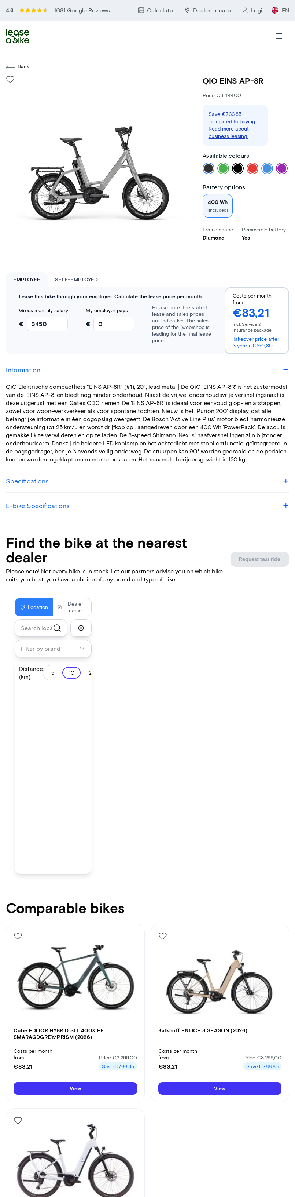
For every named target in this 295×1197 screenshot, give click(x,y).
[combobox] (41, 610)
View (75, 1071)
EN (285, 7)
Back (17, 49)
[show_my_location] (81, 610)
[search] (57, 610)
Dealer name (70, 589)
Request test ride (260, 541)
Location (34, 589)
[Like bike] (10, 61)
